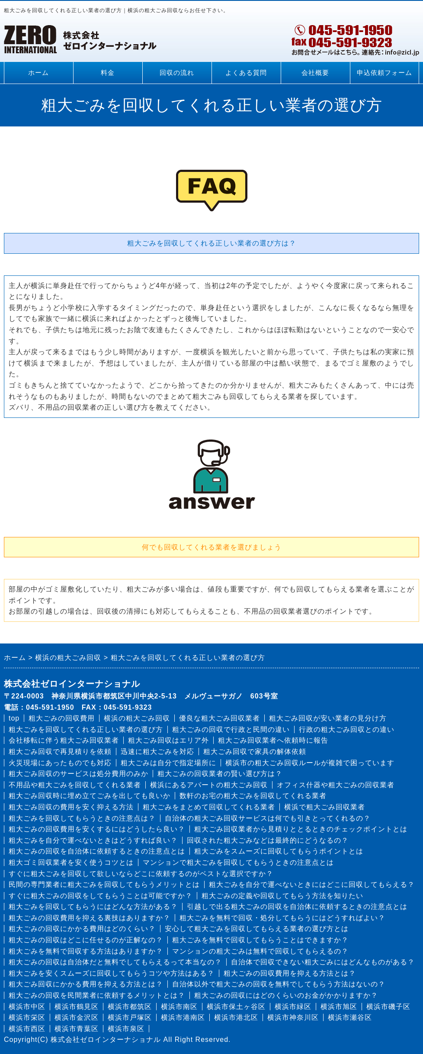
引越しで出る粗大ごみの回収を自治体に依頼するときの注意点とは (297, 906)
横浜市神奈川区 (293, 1017)
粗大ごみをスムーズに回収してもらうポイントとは (278, 851)
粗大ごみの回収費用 (62, 718)
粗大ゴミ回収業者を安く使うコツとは (71, 862)
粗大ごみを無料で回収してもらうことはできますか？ (260, 940)
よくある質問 (246, 72)
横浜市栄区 (27, 1017)
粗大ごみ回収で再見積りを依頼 (60, 751)
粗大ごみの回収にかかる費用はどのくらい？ (82, 928)
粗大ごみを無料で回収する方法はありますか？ (86, 951)
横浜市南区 (179, 1006)
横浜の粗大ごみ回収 (137, 718)
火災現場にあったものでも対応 (60, 762)
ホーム (38, 72)
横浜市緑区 (293, 1006)
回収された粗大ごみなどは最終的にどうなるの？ (268, 840)
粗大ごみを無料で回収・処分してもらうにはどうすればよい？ (282, 917)
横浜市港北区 (236, 1017)
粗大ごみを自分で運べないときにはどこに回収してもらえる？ (312, 884)
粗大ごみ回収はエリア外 (168, 740)
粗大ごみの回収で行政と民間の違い (231, 729)
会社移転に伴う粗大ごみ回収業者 (64, 740)
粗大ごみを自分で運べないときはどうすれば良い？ (93, 840)
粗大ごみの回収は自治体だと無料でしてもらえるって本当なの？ (115, 962)
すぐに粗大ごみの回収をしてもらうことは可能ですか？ (100, 895)
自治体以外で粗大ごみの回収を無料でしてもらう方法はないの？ (278, 984)
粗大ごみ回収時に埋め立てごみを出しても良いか (89, 795)
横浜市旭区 (338, 1006)
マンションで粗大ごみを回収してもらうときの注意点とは (238, 862)
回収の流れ (177, 72)
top (14, 718)
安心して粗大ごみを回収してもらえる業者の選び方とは (257, 928)
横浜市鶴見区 (76, 1006)
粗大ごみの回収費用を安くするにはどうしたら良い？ (97, 829)
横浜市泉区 (126, 1028)
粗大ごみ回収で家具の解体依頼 (254, 751)
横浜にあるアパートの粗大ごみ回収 (209, 785)
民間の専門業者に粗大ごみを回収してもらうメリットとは (104, 884)
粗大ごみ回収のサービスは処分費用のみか (78, 773)
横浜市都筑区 (130, 1006)
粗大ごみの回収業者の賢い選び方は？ (219, 773)
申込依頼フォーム (384, 72)
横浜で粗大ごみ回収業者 (324, 807)
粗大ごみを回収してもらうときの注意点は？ (82, 818)
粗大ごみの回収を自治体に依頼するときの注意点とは (97, 851)
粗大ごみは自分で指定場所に (168, 762)
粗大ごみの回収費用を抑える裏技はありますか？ (89, 917)
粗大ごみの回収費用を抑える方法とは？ (290, 973)
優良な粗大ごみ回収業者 (219, 718)
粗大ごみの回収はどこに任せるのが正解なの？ (86, 940)
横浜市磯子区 (388, 1006)
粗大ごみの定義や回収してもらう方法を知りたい (282, 895)
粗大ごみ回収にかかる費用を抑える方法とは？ (86, 984)
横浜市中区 (27, 1006)
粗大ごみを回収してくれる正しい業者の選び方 (86, 729)
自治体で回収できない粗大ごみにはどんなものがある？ (323, 962)
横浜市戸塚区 (130, 1017)
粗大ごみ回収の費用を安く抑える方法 (71, 807)
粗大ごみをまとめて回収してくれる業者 (209, 807)
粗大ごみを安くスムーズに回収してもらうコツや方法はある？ (112, 973)
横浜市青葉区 (76, 1028)
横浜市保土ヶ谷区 (236, 1006)
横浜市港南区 (183, 1017)
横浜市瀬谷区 (350, 1017)
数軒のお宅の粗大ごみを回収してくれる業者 (253, 795)
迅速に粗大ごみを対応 (157, 751)
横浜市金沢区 (76, 1017)
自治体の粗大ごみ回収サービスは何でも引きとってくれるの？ (268, 818)
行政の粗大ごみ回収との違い (346, 729)
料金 (108, 72)
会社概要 (315, 72)
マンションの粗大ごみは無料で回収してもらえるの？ (260, 951)
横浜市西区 (27, 1028)
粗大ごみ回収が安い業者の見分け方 (328, 718)
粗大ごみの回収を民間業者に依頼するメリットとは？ (97, 995)
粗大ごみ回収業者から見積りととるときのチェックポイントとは (300, 829)
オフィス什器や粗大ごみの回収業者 (335, 785)
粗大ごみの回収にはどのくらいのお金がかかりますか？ (286, 995)
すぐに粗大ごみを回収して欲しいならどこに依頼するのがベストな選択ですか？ (141, 873)
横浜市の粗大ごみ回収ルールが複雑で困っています (309, 762)
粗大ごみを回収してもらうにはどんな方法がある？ (93, 906)
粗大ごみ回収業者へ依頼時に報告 (273, 740)
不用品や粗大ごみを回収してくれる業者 (75, 785)
